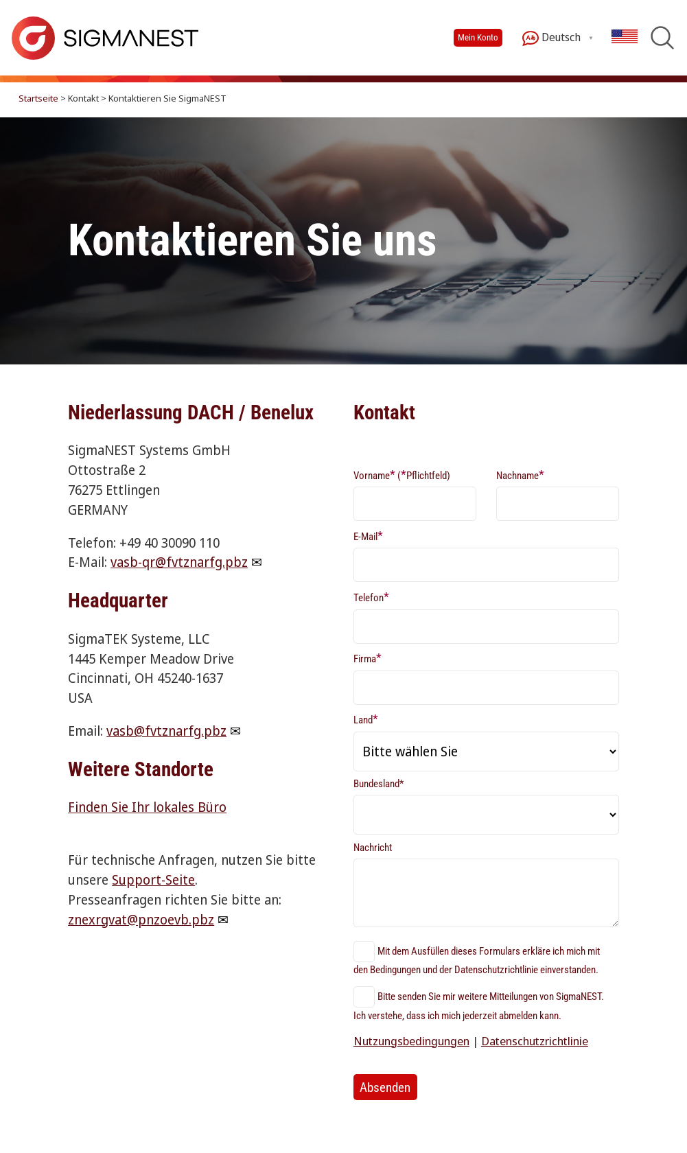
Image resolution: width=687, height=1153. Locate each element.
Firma (367, 658)
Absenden (385, 1087)
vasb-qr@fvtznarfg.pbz (179, 561)
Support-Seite (153, 879)
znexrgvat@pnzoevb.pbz (141, 919)
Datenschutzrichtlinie (534, 1041)
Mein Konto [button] (478, 37)
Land (365, 719)
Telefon (371, 597)
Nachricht (372, 847)
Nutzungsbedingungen (411, 1041)
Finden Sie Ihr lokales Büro (147, 806)
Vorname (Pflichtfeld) (401, 474)
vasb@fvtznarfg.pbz (166, 730)
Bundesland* (378, 784)
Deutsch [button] (551, 38)
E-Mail (368, 535)
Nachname (520, 474)
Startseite (38, 98)
